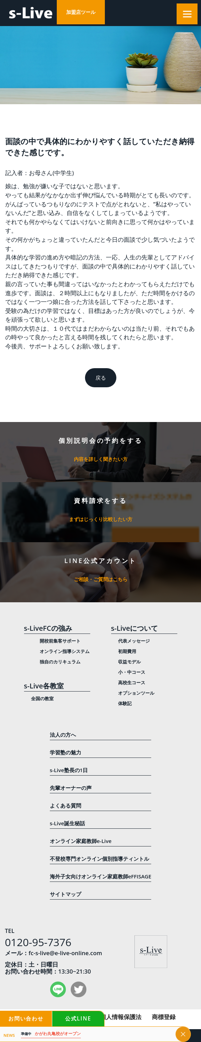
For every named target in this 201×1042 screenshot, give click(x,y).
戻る (100, 377)
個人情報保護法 (120, 1017)
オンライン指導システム (65, 651)
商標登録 (164, 1017)
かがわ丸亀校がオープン (51, 1034)
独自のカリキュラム (60, 662)
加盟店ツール (80, 12)
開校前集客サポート (60, 641)
